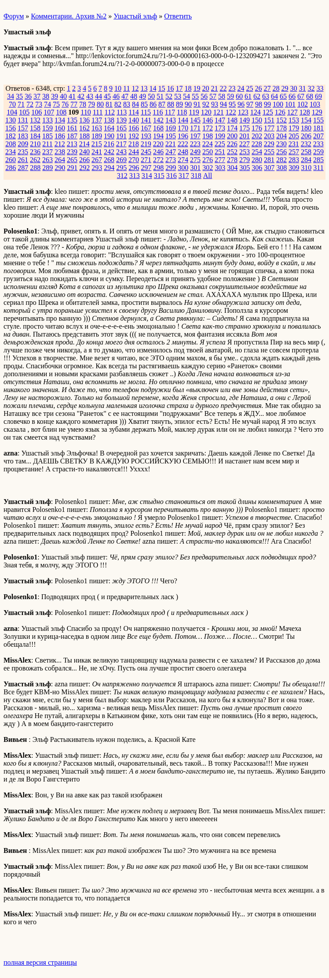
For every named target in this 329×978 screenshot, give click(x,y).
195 (170, 136)
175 (244, 128)
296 (133, 167)
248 (183, 152)
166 (133, 128)
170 (183, 128)
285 (318, 159)
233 (318, 144)
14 (152, 88)
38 (45, 96)
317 (184, 175)
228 (257, 144)
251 (220, 152)
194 (158, 136)
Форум (14, 16)
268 (109, 159)
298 (158, 167)
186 (60, 136)
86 (153, 104)
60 (239, 96)
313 (134, 175)
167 (146, 128)
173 (220, 128)
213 (72, 144)
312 (122, 175)
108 (61, 112)
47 (124, 96)
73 (38, 104)
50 (151, 96)
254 (257, 152)
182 (10, 136)
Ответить (178, 16)
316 (171, 175)
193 (146, 136)
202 (257, 136)
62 (256, 96)
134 (60, 120)
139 (121, 120)
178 (281, 128)
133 (47, 120)
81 (109, 104)
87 (161, 104)
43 (89, 96)
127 (292, 112)
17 (179, 88)
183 (23, 136)
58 (221, 96)
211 (47, 144)
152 (281, 120)
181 (318, 128)
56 (204, 96)
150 (257, 120)
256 (281, 152)
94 (223, 104)
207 (318, 136)
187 (72, 136)
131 (23, 120)
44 (98, 96)
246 (158, 152)
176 (257, 128)
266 (84, 159)
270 (133, 159)
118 (182, 112)
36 (28, 96)
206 (306, 136)
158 (35, 128)
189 (96, 136)
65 (283, 96)
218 (133, 144)
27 (267, 88)
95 (232, 104)
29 (284, 88)
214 (84, 144)
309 (294, 167)
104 (12, 112)
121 (218, 112)
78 (82, 104)
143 (170, 120)
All (207, 175)
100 (278, 104)
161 (72, 128)
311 (318, 167)
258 (306, 152)
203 (269, 136)
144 (183, 120)
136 (84, 120)
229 (269, 144)
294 (109, 167)
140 (133, 120)
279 (244, 159)
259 (318, 152)
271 (146, 159)
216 (109, 144)
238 (60, 152)
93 (214, 104)
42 (80, 96)
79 (91, 104)
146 (207, 120)
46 (116, 96)
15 (161, 88)
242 (109, 152)
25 (249, 88)
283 (294, 159)
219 (146, 144)
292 (84, 167)
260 (10, 159)
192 (133, 136)
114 (133, 112)
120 (206, 112)
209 (23, 144)
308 (281, 167)
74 (47, 104)
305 (244, 167)
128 (305, 112)
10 (117, 88)
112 (109, 112)
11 (126, 88)
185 (47, 136)
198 (207, 136)
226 (232, 144)
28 (275, 88)
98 (258, 104)
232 (306, 144)
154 (306, 120)
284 (306, 159)
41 (72, 96)
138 (109, 120)
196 (183, 136)
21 (214, 88)
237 (47, 152)
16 (170, 88)
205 (294, 136)
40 (63, 96)
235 (23, 152)
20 (205, 88)
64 (274, 96)
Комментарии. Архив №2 (68, 16)
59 (230, 96)
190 (109, 136)
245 (146, 152)
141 (146, 120)
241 (96, 152)
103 (315, 104)
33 (319, 88)
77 (73, 104)
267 (96, 159)
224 (207, 144)
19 (196, 88)
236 (35, 152)
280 (257, 159)
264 (60, 159)
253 (244, 152)
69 (318, 96)
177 (269, 128)
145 (195, 120)
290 (60, 167)
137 (96, 120)
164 (109, 128)
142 (158, 120)
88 (170, 104)
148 (232, 120)
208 (10, 144)
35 (19, 96)
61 (248, 96)
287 (23, 167)
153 (294, 120)
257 (294, 152)
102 (302, 104)
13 (143, 88)
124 (255, 112)
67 (300, 96)
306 (257, 167)
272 (158, 159)
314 (147, 175)
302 (207, 167)
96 (241, 104)
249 (195, 152)
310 (306, 167)
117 (170, 112)
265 (72, 159)
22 (223, 88)
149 (244, 120)
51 (160, 96)
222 (183, 144)
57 (212, 96)
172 (207, 128)
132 (35, 120)
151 (269, 120)
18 (187, 88)
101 (290, 104)
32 (310, 88)
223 (195, 144)
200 (232, 136)
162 (84, 128)
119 (194, 112)
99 (267, 104)
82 (117, 104)
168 (158, 128)
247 (170, 152)
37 (36, 96)
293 (96, 167)
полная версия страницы (40, 962)
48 (133, 96)
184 (35, 136)
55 (195, 96)
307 (269, 167)
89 (179, 104)
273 (170, 159)
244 (133, 152)
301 (195, 167)
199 (220, 136)
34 (10, 96)
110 (85, 112)
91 (197, 104)
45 (107, 96)
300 (183, 167)
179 (294, 128)
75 (56, 104)
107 (49, 112)
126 (280, 112)
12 (135, 88)
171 (195, 128)
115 (146, 112)
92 (205, 104)
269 (121, 159)
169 (170, 128)
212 (60, 144)
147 (220, 120)
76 (65, 104)
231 (294, 144)
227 (244, 144)
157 (23, 128)
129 (317, 112)
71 (21, 104)
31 (302, 88)
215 (96, 144)
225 (220, 144)
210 (35, 144)
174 (232, 128)
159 (47, 128)
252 (232, 152)
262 (35, 159)
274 (183, 159)
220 (158, 144)
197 (195, 136)
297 (146, 167)
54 (186, 96)
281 (269, 159)
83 (126, 104)
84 (135, 104)
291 (72, 167)
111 (98, 112)
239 (72, 152)
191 (121, 136)
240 (84, 152)
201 (244, 136)
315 (159, 175)
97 (249, 104)
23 (231, 88)
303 (220, 167)
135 (72, 120)
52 (168, 96)
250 (207, 152)
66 (292, 96)
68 (309, 96)
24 (240, 88)
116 (158, 112)
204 (281, 136)
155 (318, 120)
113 (122, 112)
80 (100, 104)
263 (47, 159)
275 (195, 159)
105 (24, 112)
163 (96, 128)
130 (10, 120)
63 (265, 96)
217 (121, 144)
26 (258, 88)
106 (36, 112)
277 (220, 159)
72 (29, 104)
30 (293, 88)
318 (196, 175)
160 (60, 128)
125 (268, 112)
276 (207, 159)
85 (144, 104)
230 (281, 144)
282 (281, 159)
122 (231, 112)
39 (54, 96)
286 (10, 167)
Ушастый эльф (135, 16)
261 (23, 159)
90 (188, 104)
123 (243, 112)
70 (12, 104)
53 (177, 96)
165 (121, 128)
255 (269, 152)
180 (306, 128)
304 (232, 167)
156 (10, 128)
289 (47, 167)
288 (35, 167)
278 (232, 159)
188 (84, 136)
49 (142, 96)
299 (170, 167)
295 (121, 167)
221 (170, 144)
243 (121, 152)
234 (10, 152)
